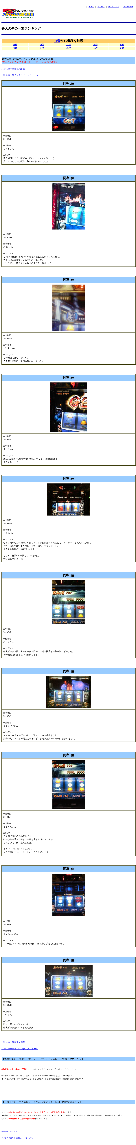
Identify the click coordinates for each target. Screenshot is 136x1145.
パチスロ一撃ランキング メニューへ (19, 75)
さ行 (68, 44)
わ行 (122, 48)
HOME (91, 7)
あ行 (15, 44)
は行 (15, 48)
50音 (57, 41)
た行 (95, 44)
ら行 (95, 48)
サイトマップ (113, 7)
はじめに (101, 7)
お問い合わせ (128, 7)
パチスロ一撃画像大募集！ (14, 69)
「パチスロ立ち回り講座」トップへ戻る (17, 1138)
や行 (68, 48)
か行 (42, 44)
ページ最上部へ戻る (9, 1131)
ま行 (42, 48)
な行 (122, 44)
